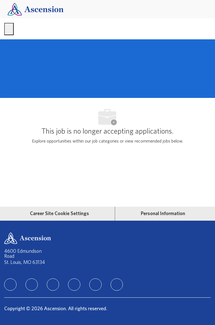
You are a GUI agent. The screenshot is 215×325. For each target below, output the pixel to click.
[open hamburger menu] (9, 29)
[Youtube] (95, 284)
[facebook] (31, 284)
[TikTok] (74, 284)
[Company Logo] (36, 9)
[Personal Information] (163, 213)
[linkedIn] (10, 284)
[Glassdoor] (117, 284)
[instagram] (53, 284)
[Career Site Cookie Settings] (59, 213)
